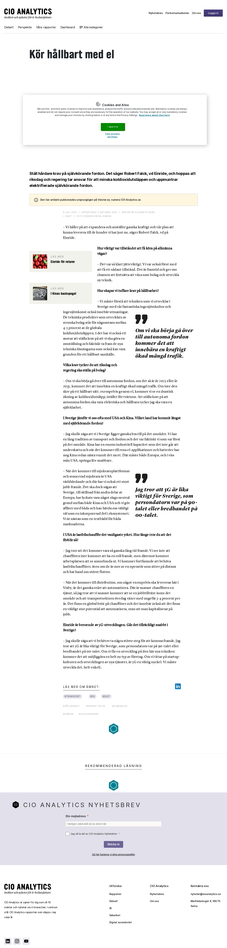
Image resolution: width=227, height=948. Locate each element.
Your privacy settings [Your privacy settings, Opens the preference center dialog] (112, 135)
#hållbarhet (71, 706)
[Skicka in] (113, 844)
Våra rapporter (46, 27)
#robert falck (95, 706)
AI (110, 908)
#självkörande (89, 714)
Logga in (213, 12)
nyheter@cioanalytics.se (206, 893)
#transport (72, 696)
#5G (92, 696)
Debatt (9, 27)
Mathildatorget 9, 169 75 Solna (205, 904)
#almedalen (119, 706)
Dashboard (67, 27)
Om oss (196, 12)
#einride (68, 714)
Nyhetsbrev (156, 12)
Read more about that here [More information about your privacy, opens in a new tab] (154, 115)
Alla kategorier (93, 27)
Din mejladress (76, 816)
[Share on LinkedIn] (178, 686)
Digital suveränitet (120, 922)
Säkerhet (114, 915)
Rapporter (115, 893)
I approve (113, 126)
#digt (106, 696)
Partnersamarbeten (177, 12)
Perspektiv (25, 27)
